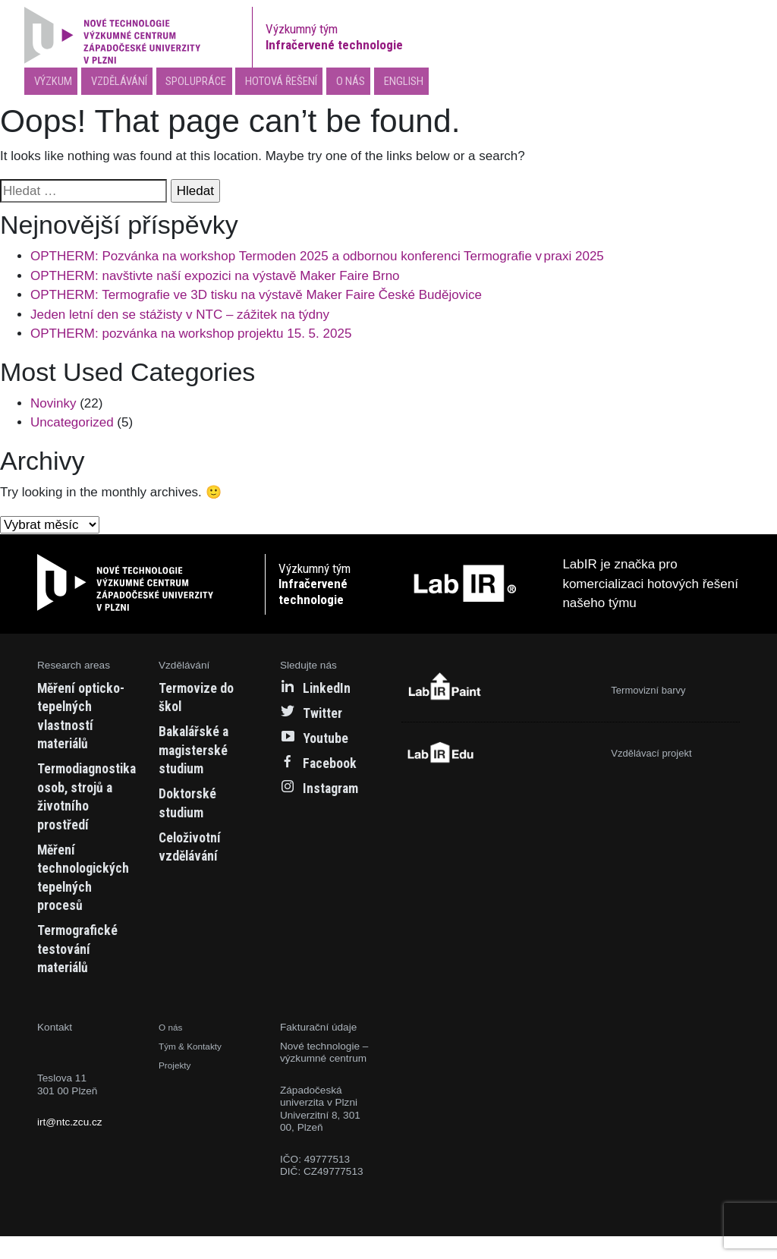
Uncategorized (72, 427)
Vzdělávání (126, 82)
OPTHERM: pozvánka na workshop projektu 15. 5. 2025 (190, 338)
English (439, 82)
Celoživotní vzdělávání (194, 850)
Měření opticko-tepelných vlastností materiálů (69, 729)
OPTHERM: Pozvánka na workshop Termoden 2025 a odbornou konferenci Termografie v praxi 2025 (317, 260)
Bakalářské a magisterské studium (200, 754)
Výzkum (54, 82)
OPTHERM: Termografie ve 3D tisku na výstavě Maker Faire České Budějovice (256, 299)
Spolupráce (213, 82)
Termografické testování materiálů (83, 971)
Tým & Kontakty (195, 1069)
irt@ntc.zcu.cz (69, 1145)
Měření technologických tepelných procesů (90, 899)
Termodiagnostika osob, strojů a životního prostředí (95, 819)
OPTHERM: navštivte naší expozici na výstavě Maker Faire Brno (215, 279)
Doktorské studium (192, 806)
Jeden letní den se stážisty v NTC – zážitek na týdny (179, 318)
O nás (383, 82)
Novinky (53, 408)
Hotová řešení (308, 82)
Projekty (177, 1088)
